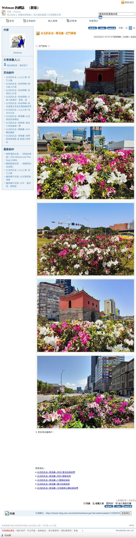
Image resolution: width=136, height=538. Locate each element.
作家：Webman (14, 12)
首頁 (11, 21)
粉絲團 (8, 535)
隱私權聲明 (66, 530)
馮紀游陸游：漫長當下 (17, 65)
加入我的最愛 (39, 15)
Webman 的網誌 (13, 7)
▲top (131, 525)
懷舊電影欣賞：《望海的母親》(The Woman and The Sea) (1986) (18, 157)
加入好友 (11, 15)
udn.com (130, 530)
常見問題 (31, 530)
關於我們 (21, 530)
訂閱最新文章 (54, 15)
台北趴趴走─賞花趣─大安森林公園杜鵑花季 (57, 488)
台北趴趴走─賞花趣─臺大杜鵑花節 (53, 484)
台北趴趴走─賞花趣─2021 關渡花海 (54, 476)
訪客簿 (73, 21)
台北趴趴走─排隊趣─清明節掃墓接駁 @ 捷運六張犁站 (18, 139)
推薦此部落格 (24, 15)
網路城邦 (129, 2)
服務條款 (42, 530)
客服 (76, 530)
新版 (34, 7)
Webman (17, 53)
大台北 (131, 500)
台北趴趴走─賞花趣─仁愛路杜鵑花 (53, 480)
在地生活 (122, 500)
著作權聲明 (53, 530)
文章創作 (31, 21)
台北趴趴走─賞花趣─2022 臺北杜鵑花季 (56, 472)
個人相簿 (52, 21)
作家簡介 (93, 21)
